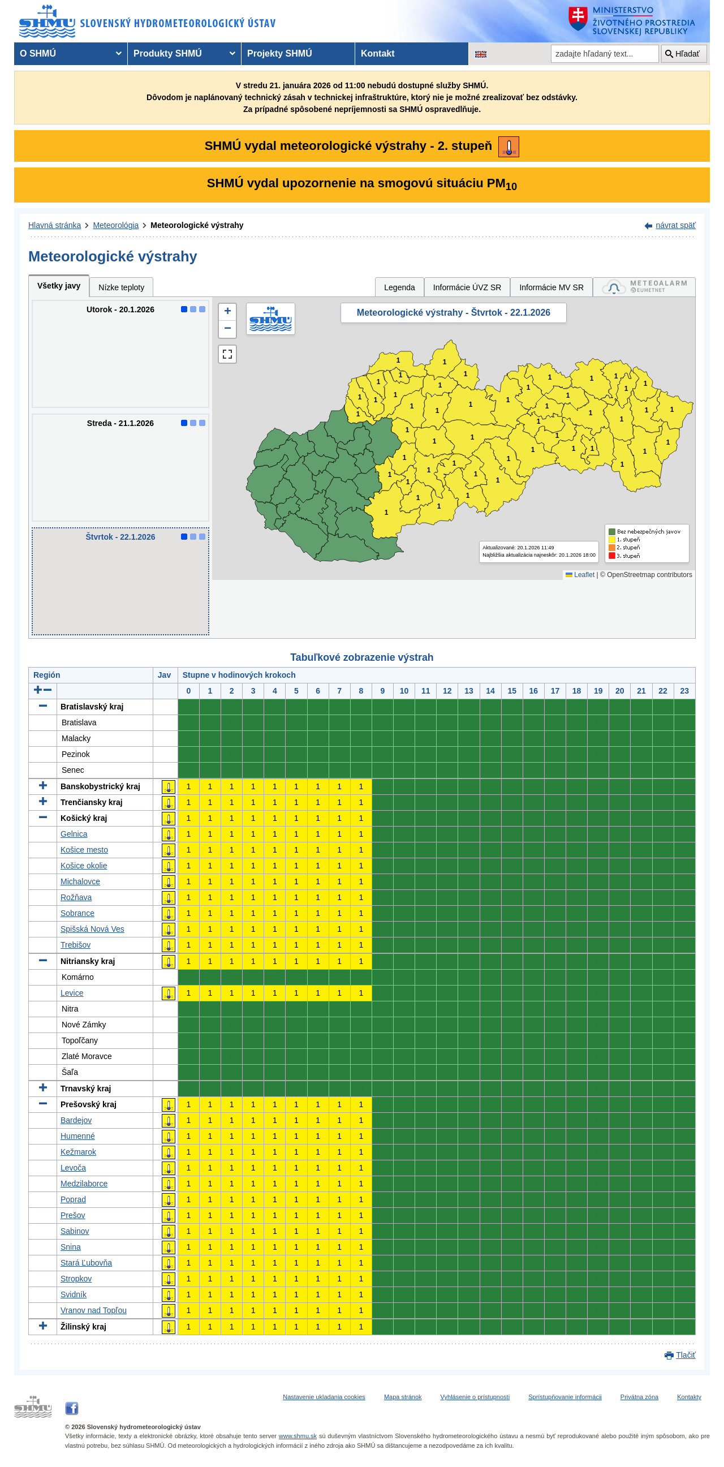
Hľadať (687, 53)
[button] (227, 312)
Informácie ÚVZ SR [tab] (467, 287)
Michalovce (80, 881)
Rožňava (76, 897)
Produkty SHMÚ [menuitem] (167, 53)
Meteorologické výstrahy (196, 225)
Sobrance (77, 913)
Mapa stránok (403, 1396)
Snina (71, 1246)
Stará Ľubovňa (86, 1262)
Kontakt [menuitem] (378, 53)
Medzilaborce (84, 1183)
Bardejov (76, 1120)
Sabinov (75, 1231)
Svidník (74, 1294)
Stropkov (76, 1278)
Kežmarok (78, 1151)
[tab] (644, 287)
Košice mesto (84, 849)
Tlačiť (686, 1355)
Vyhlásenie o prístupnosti (475, 1396)
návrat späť (676, 225)
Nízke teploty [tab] (121, 287)
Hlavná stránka (54, 225)
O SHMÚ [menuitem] (38, 53)
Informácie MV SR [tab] (551, 287)
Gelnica (74, 833)
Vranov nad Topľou (94, 1310)
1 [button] (358, 414)
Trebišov (75, 944)
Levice (72, 992)
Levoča (73, 1167)
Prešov (73, 1215)
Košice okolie (84, 865)
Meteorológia (116, 225)
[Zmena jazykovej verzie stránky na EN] (481, 53)
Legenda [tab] (399, 287)
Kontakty (689, 1396)
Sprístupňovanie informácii (565, 1396)
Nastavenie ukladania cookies (324, 1396)
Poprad (73, 1199)
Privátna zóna (639, 1396)
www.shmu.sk (298, 1435)
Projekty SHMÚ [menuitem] (279, 53)
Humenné (78, 1136)
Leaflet (580, 575)
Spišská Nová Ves (92, 928)
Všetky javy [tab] (58, 285)
